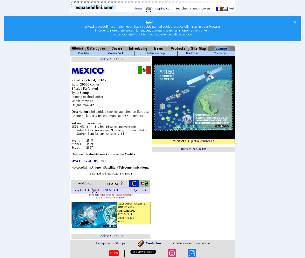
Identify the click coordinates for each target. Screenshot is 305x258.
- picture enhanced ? (202, 141)
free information (116, 198)
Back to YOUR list (111, 59)
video (114, 253)
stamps (195, 8)
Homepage (102, 243)
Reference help (156, 53)
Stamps (120, 243)
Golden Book (116, 53)
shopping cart (158, 8)
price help (94, 195)
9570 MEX (109, 190)
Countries (83, 53)
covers (205, 8)
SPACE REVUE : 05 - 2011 (89, 161)
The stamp (220, 53)
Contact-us (149, 243)
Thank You (191, 53)
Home (138, 8)
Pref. (228, 8)
